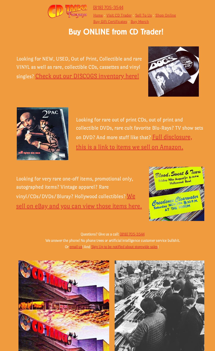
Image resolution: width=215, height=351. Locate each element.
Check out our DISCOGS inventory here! (87, 76)
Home (98, 15)
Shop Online (165, 15)
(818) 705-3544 (108, 7)
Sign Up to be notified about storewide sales (124, 247)
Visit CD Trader (119, 15)
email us (75, 247)
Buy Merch (140, 21)
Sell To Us (143, 15)
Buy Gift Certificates (110, 21)
